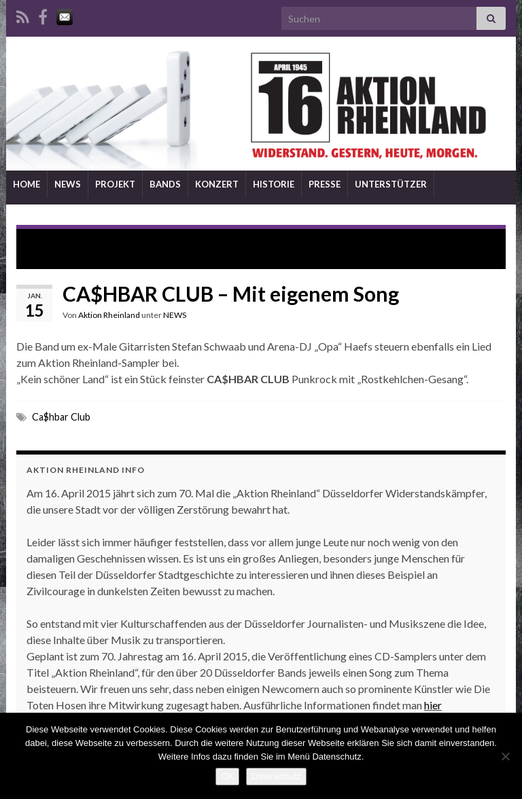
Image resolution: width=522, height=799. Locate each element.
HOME (26, 184)
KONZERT (217, 184)
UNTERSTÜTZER (391, 184)
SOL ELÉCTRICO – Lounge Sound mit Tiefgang (140, 241)
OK (227, 776)
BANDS (165, 184)
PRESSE (325, 184)
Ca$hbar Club (61, 417)
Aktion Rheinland (109, 315)
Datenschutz (275, 776)
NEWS (67, 184)
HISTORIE (273, 184)
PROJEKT (115, 184)
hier (433, 704)
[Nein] (505, 756)
